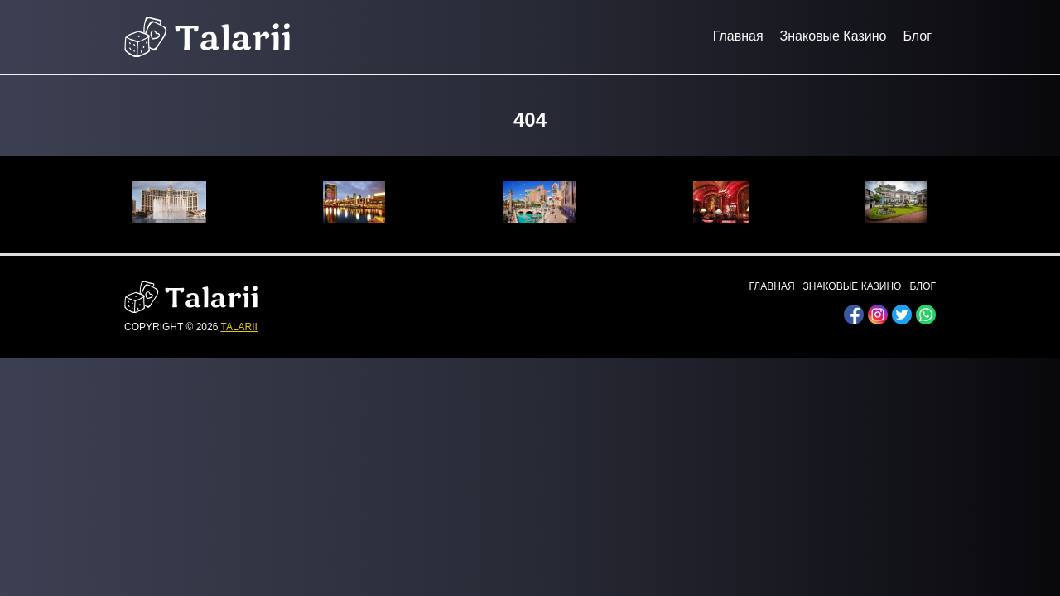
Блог (917, 36)
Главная (738, 36)
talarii (238, 327)
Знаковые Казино (833, 36)
